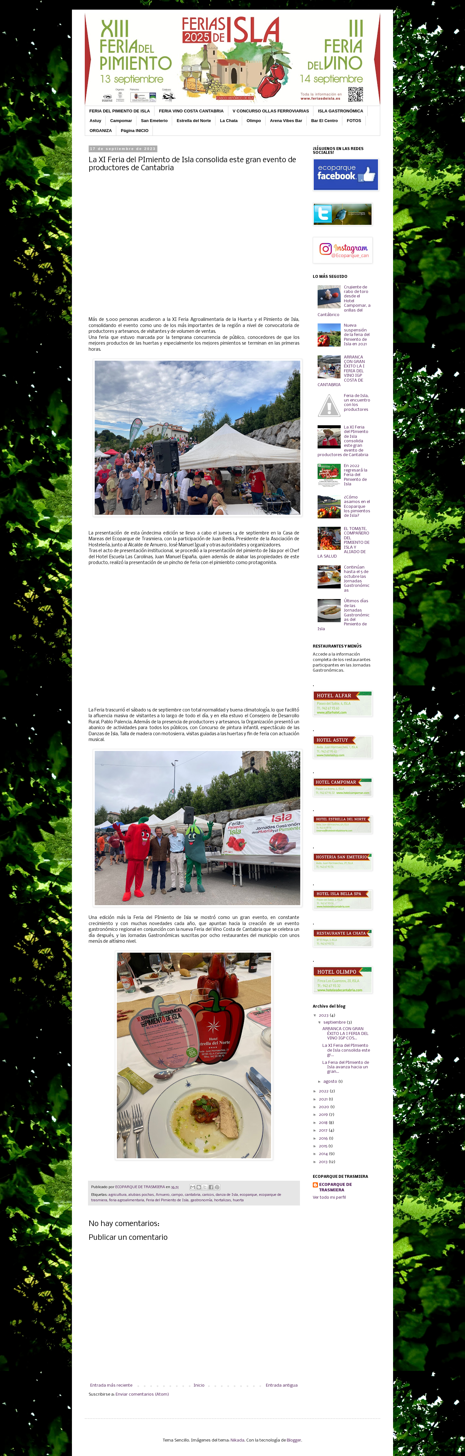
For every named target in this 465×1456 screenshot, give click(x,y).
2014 (324, 1154)
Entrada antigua (282, 1385)
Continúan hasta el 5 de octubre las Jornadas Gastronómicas (357, 579)
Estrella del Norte (194, 120)
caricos (208, 1195)
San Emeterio (154, 120)
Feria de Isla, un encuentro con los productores (357, 403)
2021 (324, 1099)
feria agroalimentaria (126, 1200)
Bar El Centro (324, 120)
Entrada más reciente (111, 1385)
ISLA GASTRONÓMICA (340, 111)
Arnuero (163, 1195)
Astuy (95, 120)
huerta (238, 1200)
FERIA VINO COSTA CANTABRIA (191, 111)
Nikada (237, 1440)
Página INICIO (134, 130)
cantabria (192, 1195)
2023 (324, 1015)
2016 (324, 1138)
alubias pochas (141, 1195)
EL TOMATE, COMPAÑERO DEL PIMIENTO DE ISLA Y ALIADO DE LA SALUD (344, 543)
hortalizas (222, 1200)
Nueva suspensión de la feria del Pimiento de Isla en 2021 (357, 334)
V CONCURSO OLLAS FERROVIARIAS (271, 111)
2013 (324, 1162)
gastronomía (201, 1200)
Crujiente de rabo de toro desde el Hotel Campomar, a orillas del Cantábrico (344, 301)
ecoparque (248, 1195)
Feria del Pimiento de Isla (167, 1200)
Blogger (294, 1440)
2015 (323, 1146)
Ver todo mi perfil (329, 1198)
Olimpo (254, 120)
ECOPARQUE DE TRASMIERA (335, 1187)
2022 (324, 1091)
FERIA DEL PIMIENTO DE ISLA (119, 111)
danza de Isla (227, 1195)
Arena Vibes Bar (286, 120)
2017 (324, 1130)
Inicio (199, 1385)
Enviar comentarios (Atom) (142, 1394)
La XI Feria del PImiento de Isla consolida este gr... (346, 1050)
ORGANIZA (101, 130)
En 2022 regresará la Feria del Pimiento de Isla (355, 475)
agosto (330, 1082)
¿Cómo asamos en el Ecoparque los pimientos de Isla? (357, 506)
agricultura (118, 1195)
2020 (324, 1107)
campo (177, 1195)
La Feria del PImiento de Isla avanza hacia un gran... (345, 1067)
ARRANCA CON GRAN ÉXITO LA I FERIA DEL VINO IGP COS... (345, 1033)
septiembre (335, 1022)
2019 (324, 1115)
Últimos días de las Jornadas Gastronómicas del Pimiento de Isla (344, 615)
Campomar (121, 120)
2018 (324, 1123)
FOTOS (354, 120)
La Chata (229, 120)
